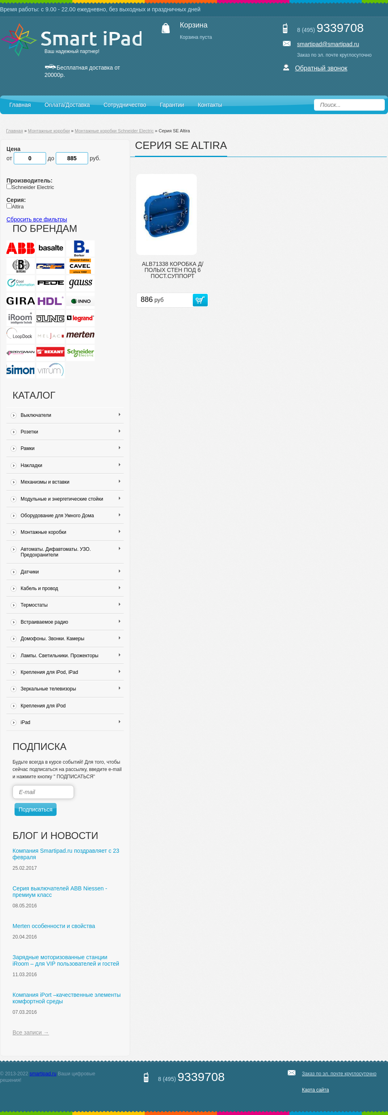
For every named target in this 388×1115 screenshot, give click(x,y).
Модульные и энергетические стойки (70, 499)
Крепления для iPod (43, 706)
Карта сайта (315, 1090)
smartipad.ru (43, 1074)
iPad (70, 722)
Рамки (70, 448)
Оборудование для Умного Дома (70, 515)
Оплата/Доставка (67, 105)
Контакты (210, 105)
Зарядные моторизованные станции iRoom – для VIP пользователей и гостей (66, 960)
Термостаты (70, 605)
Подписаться (36, 809)
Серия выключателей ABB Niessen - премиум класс (60, 891)
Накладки (70, 465)
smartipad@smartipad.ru (328, 44)
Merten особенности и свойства (54, 926)
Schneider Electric (33, 187)
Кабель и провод (70, 588)
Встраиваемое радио (70, 622)
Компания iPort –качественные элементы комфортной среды (67, 998)
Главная (20, 105)
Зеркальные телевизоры (70, 689)
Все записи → (31, 1032)
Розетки (70, 432)
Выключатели (70, 415)
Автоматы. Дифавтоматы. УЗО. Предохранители (70, 552)
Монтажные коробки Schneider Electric (114, 130)
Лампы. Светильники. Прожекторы (70, 655)
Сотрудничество (124, 105)
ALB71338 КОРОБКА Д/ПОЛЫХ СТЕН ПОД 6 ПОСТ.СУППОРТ (172, 270)
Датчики (70, 572)
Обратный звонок (321, 68)
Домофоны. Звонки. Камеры (70, 638)
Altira (18, 207)
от (27, 158)
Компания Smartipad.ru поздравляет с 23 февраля (66, 853)
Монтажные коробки (49, 130)
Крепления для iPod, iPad (70, 672)
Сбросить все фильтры (36, 219)
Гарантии (172, 105)
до (69, 158)
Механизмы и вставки (70, 482)
